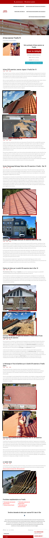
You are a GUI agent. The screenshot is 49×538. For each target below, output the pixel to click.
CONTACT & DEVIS (30, 2)
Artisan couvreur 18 (18, 6)
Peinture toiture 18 (19, 11)
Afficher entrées (8, 530)
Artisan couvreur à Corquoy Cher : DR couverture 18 (13, 468)
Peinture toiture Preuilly (9, 504)
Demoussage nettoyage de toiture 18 (35, 6)
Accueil (4, 40)
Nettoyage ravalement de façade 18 (35, 11)
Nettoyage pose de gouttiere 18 (37, 16)
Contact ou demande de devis (34, 62)
